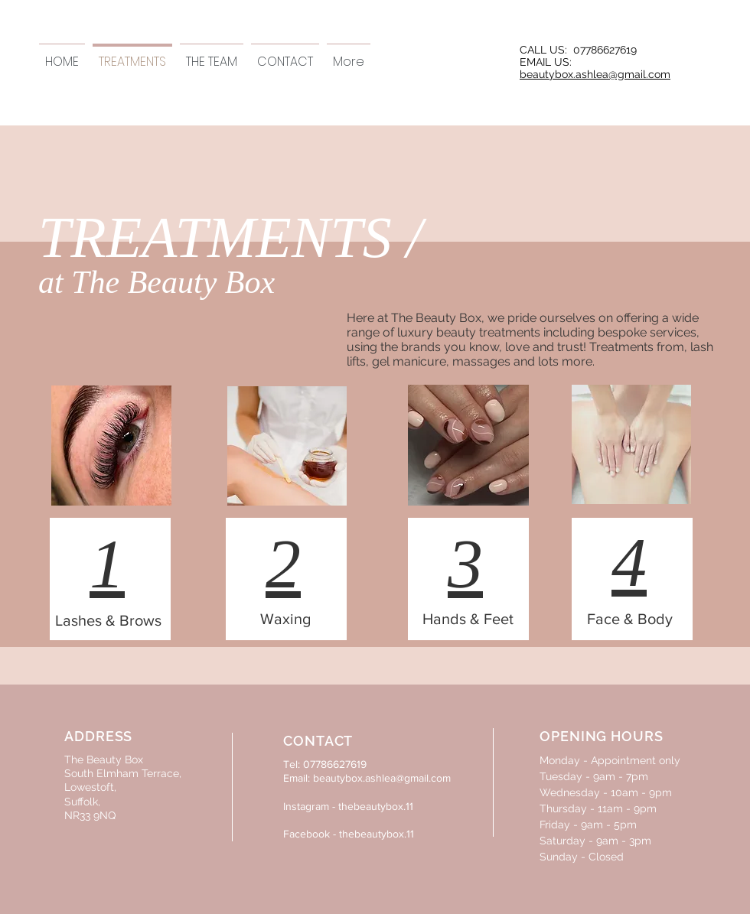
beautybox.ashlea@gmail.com (595, 74)
